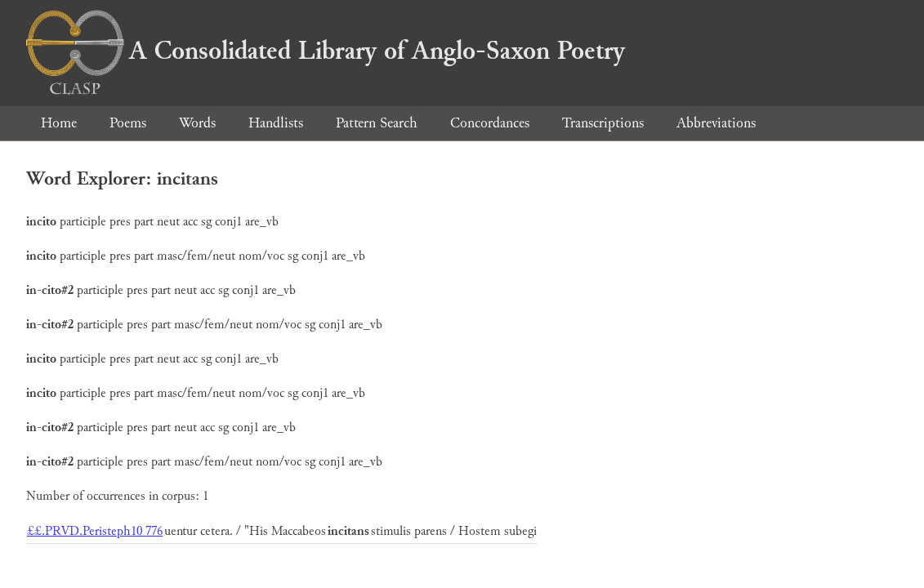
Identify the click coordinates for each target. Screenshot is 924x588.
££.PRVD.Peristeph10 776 (95, 531)
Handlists (275, 123)
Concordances (489, 123)
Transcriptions (603, 123)
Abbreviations (716, 123)
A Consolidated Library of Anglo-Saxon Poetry (325, 50)
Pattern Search (376, 123)
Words (197, 123)
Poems (127, 123)
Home (59, 123)
